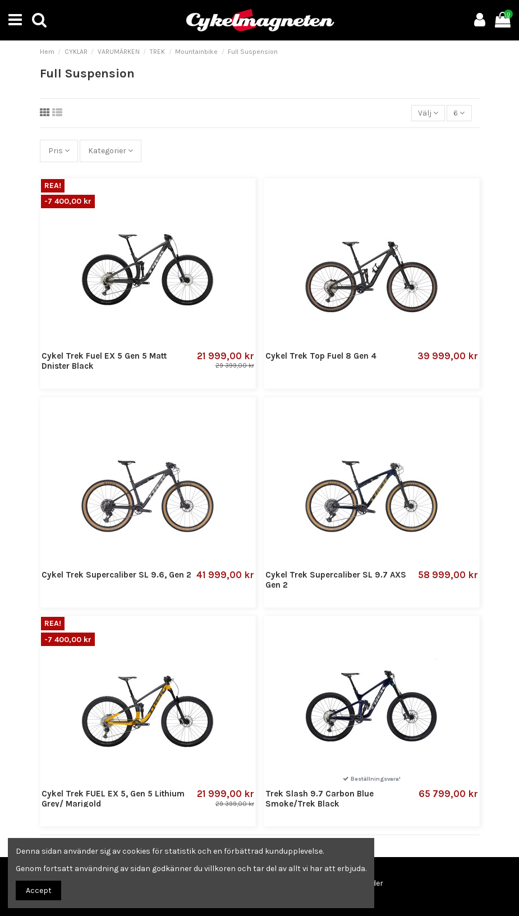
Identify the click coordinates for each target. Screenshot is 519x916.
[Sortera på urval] (428, 113)
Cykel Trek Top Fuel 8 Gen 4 (320, 356)
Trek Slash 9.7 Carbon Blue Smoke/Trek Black (319, 799)
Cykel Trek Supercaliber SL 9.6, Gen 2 (116, 575)
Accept (39, 890)
